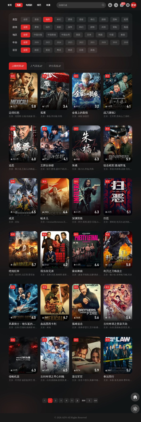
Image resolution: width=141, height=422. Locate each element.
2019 (115, 42)
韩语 (70, 50)
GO (95, 401)
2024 (59, 42)
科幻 (59, 19)
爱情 (70, 19)
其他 (92, 50)
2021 (92, 42)
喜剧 (37, 19)
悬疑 (81, 19)
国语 (37, 50)
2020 (104, 42)
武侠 (104, 27)
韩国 (100, 35)
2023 (70, 42)
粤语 (59, 50)
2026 (37, 42)
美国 (78, 35)
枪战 (126, 27)
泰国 (123, 35)
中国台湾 (65, 35)
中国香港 (52, 35)
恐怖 (115, 19)
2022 (81, 42)
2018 (126, 42)
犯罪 (126, 19)
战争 (70, 27)
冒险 (115, 27)
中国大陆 (38, 35)
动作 (48, 19)
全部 (25, 19)
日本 (89, 35)
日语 (81, 50)
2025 (48, 42)
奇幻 (92, 19)
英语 (48, 50)
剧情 (104, 19)
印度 (112, 35)
